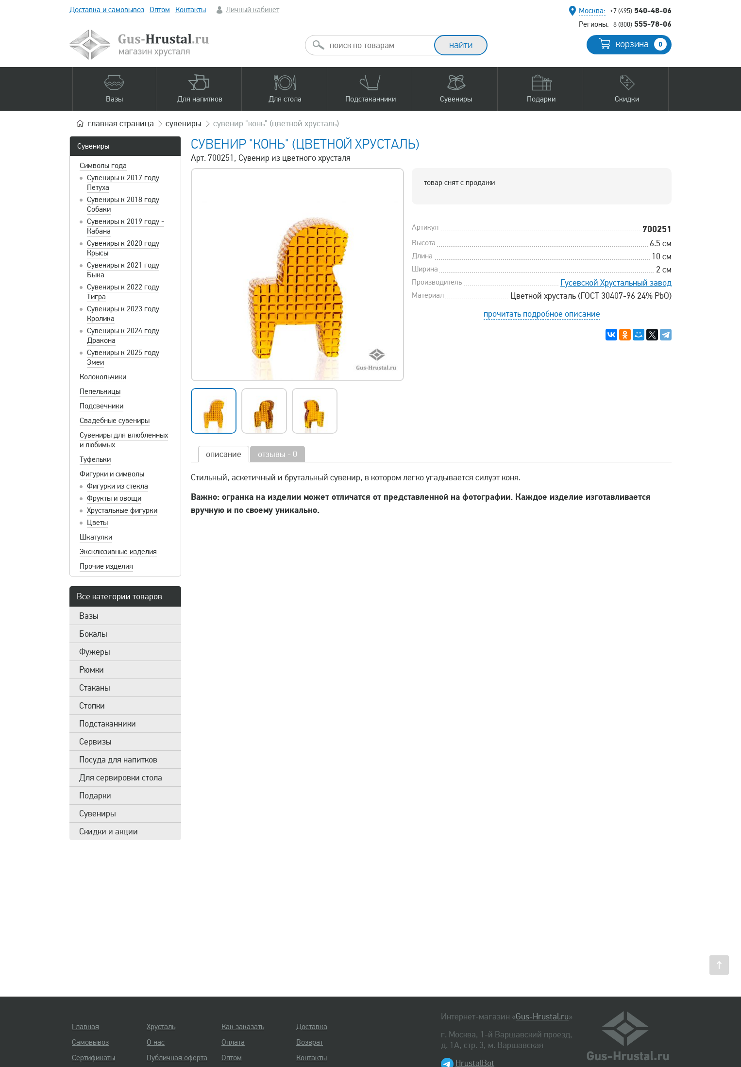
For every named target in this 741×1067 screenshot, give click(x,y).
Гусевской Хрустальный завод (616, 282)
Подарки (95, 795)
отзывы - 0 (277, 454)
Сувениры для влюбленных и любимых (124, 440)
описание (223, 454)
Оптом (160, 10)
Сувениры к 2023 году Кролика (123, 313)
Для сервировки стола (120, 777)
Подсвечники (101, 406)
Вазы (89, 615)
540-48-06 (641, 10)
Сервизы (95, 741)
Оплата (233, 1042)
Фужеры (94, 651)
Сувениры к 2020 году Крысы (123, 248)
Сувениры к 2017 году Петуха (123, 182)
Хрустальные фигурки (122, 510)
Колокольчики (103, 377)
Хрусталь (161, 1027)
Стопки (92, 705)
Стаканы (94, 687)
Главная (85, 1027)
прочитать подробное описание (542, 313)
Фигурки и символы (112, 474)
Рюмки (91, 669)
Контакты (190, 10)
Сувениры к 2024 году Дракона (123, 335)
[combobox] (378, 45)
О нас (156, 1042)
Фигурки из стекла (117, 486)
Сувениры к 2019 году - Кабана (125, 226)
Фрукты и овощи (114, 498)
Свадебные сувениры (115, 420)
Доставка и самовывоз (106, 10)
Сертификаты (93, 1058)
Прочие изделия (106, 566)
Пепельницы (100, 391)
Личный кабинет (252, 10)
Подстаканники (107, 723)
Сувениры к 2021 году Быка (123, 270)
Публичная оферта (177, 1058)
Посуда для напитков (118, 759)
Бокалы (93, 633)
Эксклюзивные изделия (118, 552)
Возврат (309, 1042)
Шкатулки (96, 537)
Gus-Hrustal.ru (542, 1016)
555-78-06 (642, 24)
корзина (641, 44)
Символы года (103, 165)
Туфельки (95, 459)
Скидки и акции (108, 831)
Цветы (97, 522)
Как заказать (242, 1027)
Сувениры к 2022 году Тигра (123, 292)
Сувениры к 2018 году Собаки (123, 204)
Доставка (311, 1027)
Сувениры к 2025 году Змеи (123, 357)
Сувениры (93, 146)
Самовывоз (90, 1042)
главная (120, 123)
